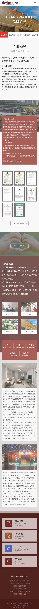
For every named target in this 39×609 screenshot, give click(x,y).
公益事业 (35, 35)
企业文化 (12, 35)
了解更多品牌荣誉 (19, 226)
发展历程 (19, 35)
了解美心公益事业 (19, 248)
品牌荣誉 (27, 35)
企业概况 (4, 35)
